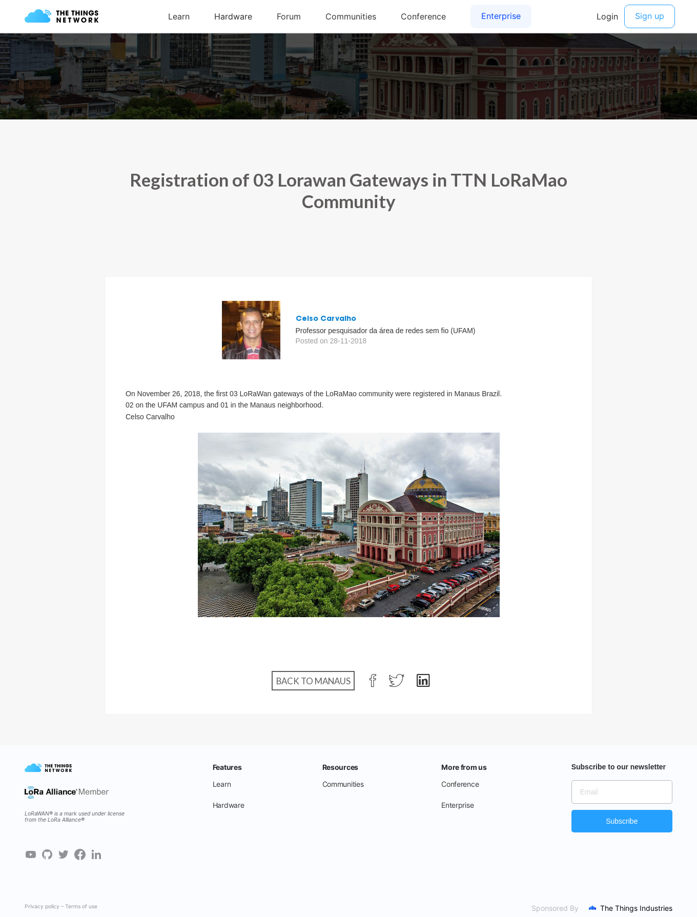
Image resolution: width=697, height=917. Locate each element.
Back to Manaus (313, 680)
